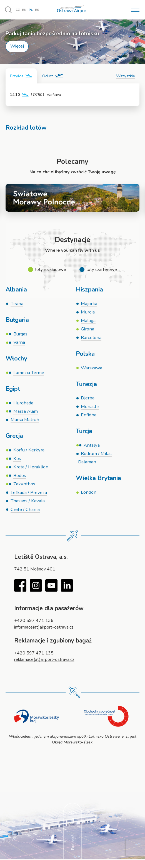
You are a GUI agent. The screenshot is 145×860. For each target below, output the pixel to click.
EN (24, 10)
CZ (18, 10)
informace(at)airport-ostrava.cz (43, 628)
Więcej (17, 46)
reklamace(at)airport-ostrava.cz (44, 661)
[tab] (21, 75)
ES (37, 10)
